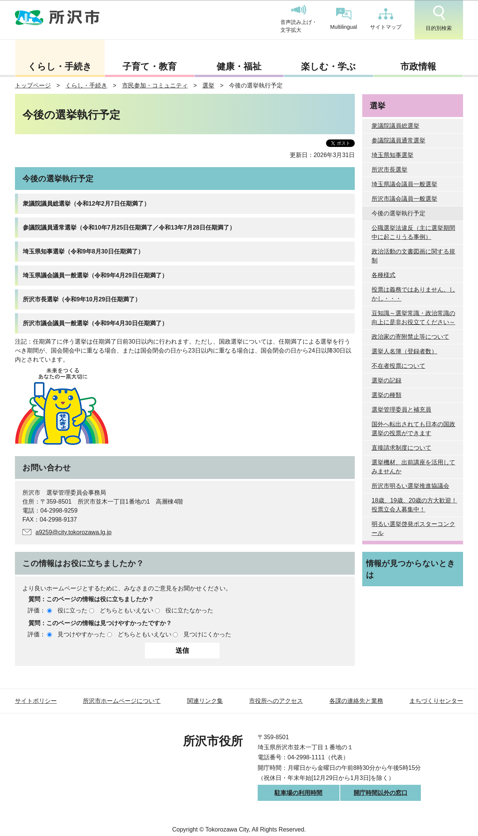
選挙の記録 (386, 380)
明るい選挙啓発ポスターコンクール (413, 528)
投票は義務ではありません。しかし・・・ (413, 294)
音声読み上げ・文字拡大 (298, 19)
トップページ (33, 85)
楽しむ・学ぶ (328, 66)
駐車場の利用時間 (298, 793)
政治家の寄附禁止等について (410, 337)
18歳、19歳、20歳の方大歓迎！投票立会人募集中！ (414, 505)
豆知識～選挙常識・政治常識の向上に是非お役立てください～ (413, 317)
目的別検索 (439, 18)
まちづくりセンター (436, 701)
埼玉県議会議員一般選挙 (404, 184)
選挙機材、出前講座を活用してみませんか (413, 466)
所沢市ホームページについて (122, 701)
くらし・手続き (60, 66)
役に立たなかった (189, 610)
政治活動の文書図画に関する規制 (413, 256)
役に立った (72, 610)
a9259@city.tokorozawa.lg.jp (73, 532)
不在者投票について (398, 366)
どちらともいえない (126, 610)
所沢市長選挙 (389, 169)
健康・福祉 (239, 66)
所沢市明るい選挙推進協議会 (410, 486)
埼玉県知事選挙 (392, 155)
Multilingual (343, 19)
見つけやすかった (81, 634)
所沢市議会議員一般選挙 (404, 199)
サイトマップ (385, 19)
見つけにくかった (207, 634)
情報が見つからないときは (410, 569)
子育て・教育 (149, 66)
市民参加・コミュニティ (155, 85)
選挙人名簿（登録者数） (404, 351)
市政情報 (418, 66)
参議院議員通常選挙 (398, 140)
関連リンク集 (205, 701)
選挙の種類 (386, 395)
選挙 (208, 85)
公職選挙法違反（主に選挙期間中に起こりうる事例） (413, 232)
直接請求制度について (401, 448)
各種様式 (383, 275)
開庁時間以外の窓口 (380, 793)
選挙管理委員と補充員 (401, 409)
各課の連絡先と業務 (356, 701)
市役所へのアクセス (276, 701)
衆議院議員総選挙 (395, 126)
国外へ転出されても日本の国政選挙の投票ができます (413, 428)
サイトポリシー (36, 701)
